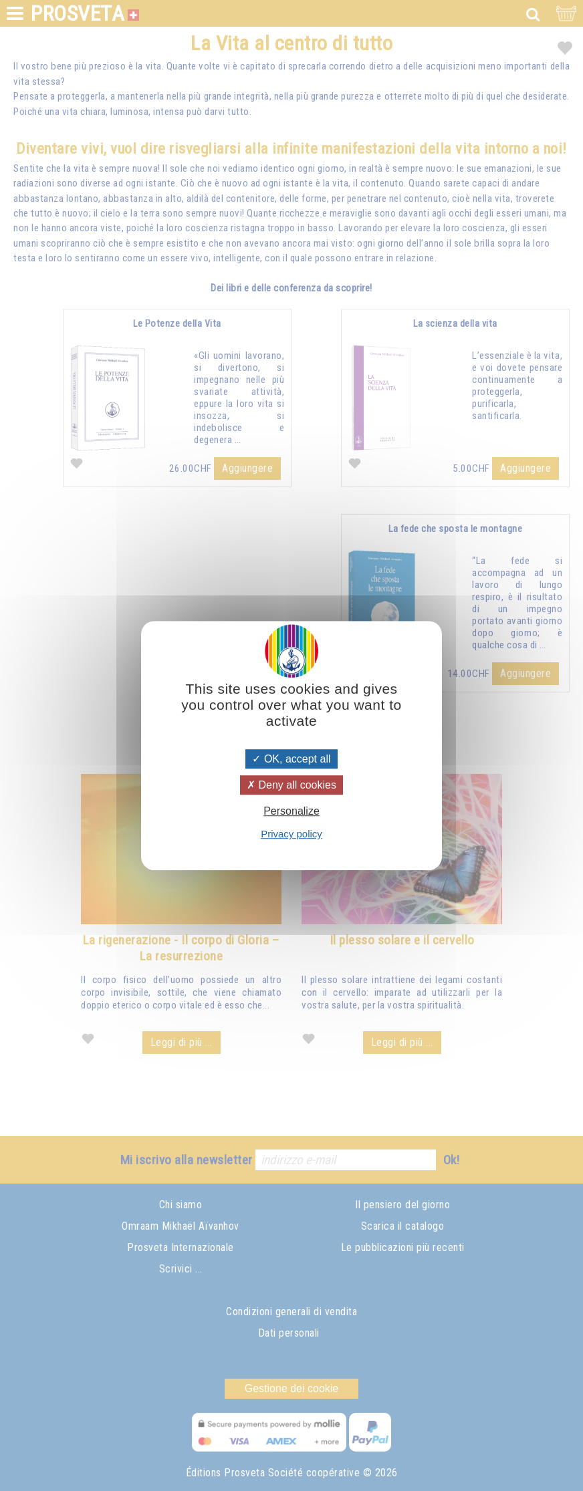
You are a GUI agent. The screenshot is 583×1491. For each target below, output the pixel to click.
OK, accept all (291, 759)
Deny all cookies (291, 785)
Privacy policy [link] (291, 833)
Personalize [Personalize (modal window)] (291, 811)
